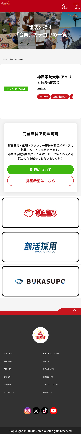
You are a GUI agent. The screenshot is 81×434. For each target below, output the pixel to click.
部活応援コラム (49, 369)
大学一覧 (46, 361)
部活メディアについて (51, 353)
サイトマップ (9, 392)
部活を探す (8, 361)
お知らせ (7, 377)
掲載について (40, 169)
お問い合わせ (48, 392)
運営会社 (7, 384)
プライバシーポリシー (51, 384)
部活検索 (65, 8)
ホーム (5, 59)
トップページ (9, 353)
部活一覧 (13, 59)
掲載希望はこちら (40, 180)
